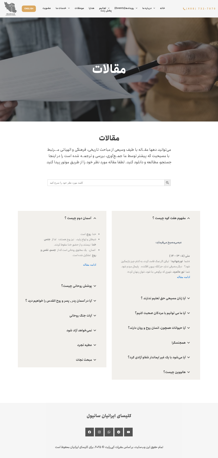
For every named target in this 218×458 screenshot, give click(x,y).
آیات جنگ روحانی (80, 315)
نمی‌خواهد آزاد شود (79, 330)
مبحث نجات (84, 359)
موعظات (79, 8)
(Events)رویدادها (125, 8)
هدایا (91, 8)
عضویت (46, 8)
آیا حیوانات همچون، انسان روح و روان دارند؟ (157, 327)
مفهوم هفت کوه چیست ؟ (169, 218)
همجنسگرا (179, 342)
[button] (62, 218)
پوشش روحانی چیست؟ (76, 286)
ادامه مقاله (89, 264)
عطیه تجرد (84, 345)
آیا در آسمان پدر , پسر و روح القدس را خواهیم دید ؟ (58, 300)
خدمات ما (63, 8)
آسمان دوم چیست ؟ (78, 218)
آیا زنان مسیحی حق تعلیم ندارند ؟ (163, 298)
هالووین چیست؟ (174, 372)
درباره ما (148, 8)
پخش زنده (106, 10)
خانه (162, 8)
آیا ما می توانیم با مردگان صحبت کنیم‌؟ (160, 313)
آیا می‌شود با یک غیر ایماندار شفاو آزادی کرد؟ (157, 357)
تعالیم (104, 8)
